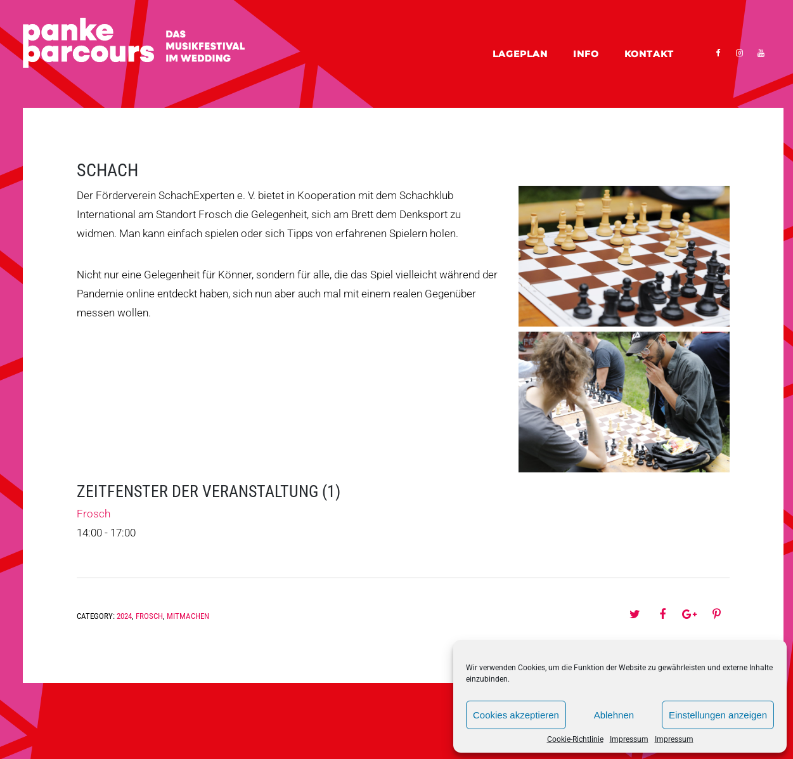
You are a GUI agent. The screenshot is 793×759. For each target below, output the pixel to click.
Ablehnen (614, 715)
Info (586, 54)
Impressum (629, 739)
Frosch (93, 513)
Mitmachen (188, 616)
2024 (124, 616)
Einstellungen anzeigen (718, 715)
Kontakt (649, 54)
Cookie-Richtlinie (575, 739)
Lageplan (520, 54)
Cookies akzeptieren (516, 715)
